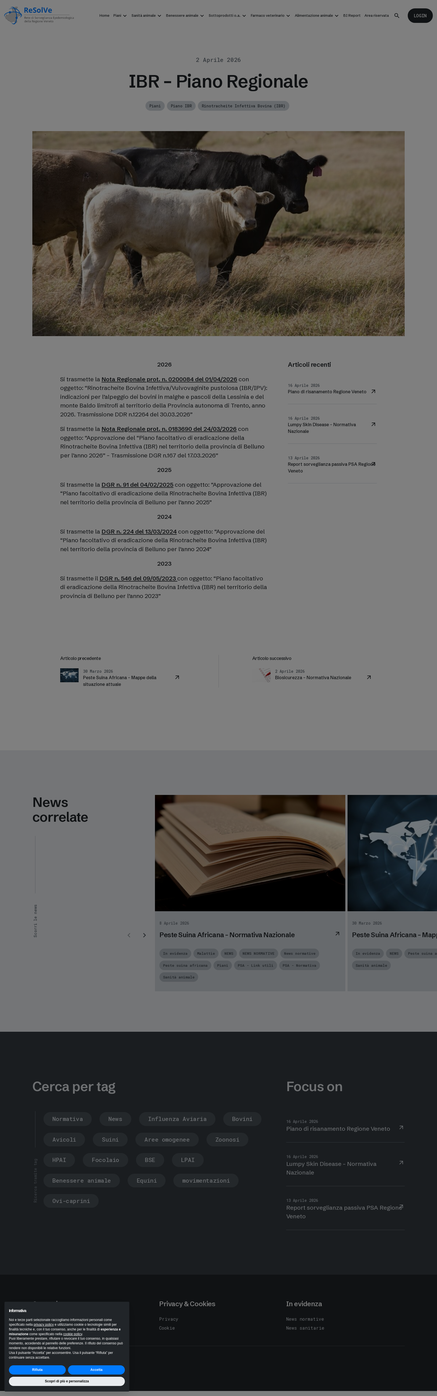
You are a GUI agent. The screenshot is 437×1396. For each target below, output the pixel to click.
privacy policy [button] (44, 1325)
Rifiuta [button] (37, 1370)
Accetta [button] (96, 1370)
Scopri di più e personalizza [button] (67, 1381)
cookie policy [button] (72, 1334)
